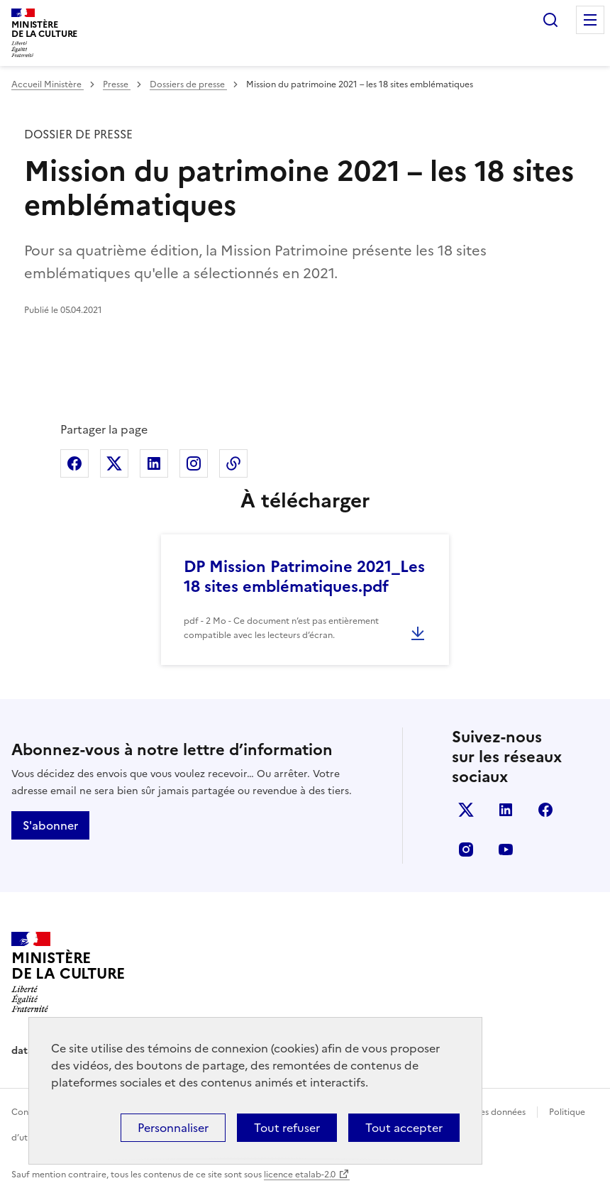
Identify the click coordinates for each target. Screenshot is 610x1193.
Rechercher (550, 20)
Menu (590, 20)
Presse (117, 84)
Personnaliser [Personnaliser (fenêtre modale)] (173, 1127)
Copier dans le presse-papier (233, 463)
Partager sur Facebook (74, 463)
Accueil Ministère (47, 84)
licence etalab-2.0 (300, 1174)
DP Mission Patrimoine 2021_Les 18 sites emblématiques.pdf (304, 576)
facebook (545, 810)
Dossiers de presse (188, 84)
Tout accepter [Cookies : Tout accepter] (404, 1127)
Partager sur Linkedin (154, 463)
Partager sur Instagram (193, 463)
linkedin (506, 810)
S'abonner (50, 825)
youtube (506, 849)
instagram (466, 849)
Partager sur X (114, 463)
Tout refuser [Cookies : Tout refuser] (287, 1127)
